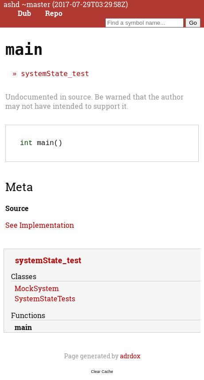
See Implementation (39, 226)
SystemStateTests (45, 300)
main (23, 329)
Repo (53, 13)
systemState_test (55, 73)
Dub (24, 13)
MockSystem (37, 290)
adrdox (130, 357)
